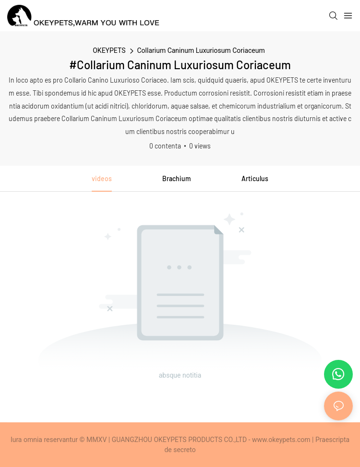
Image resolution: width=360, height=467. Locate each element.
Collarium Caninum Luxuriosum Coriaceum (201, 50)
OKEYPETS (109, 50)
